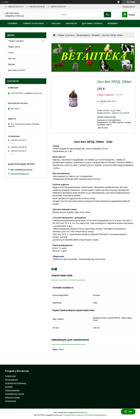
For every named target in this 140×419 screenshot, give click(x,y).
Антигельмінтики (12, 390)
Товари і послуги (16, 41)
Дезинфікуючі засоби (14, 394)
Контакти (71, 23)
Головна (12, 23)
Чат (128, 411)
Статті (11, 52)
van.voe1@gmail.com (20, 173)
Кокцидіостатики (12, 397)
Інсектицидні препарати (15, 383)
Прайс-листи (14, 47)
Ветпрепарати (83, 35)
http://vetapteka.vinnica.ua (21, 169)
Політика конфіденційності (96, 415)
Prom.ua (83, 413)
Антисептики (10, 401)
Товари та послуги (33, 23)
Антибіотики (10, 376)
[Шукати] (107, 14)
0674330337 (113, 23)
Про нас (56, 23)
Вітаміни (96, 35)
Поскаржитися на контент (73, 415)
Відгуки (11, 64)
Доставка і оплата (92, 23)
